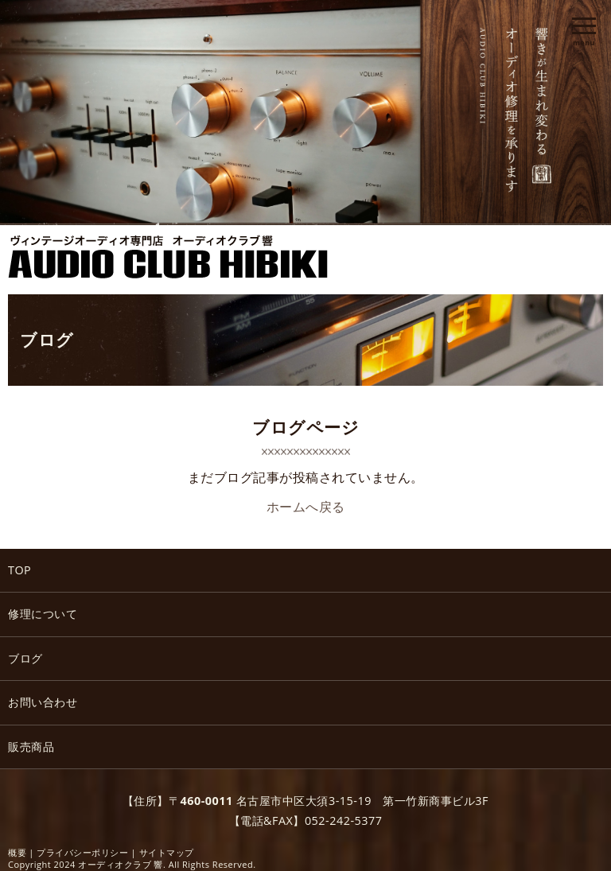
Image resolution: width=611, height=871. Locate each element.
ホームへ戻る (306, 506)
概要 (17, 852)
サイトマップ (166, 852)
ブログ (47, 340)
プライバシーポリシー (82, 852)
